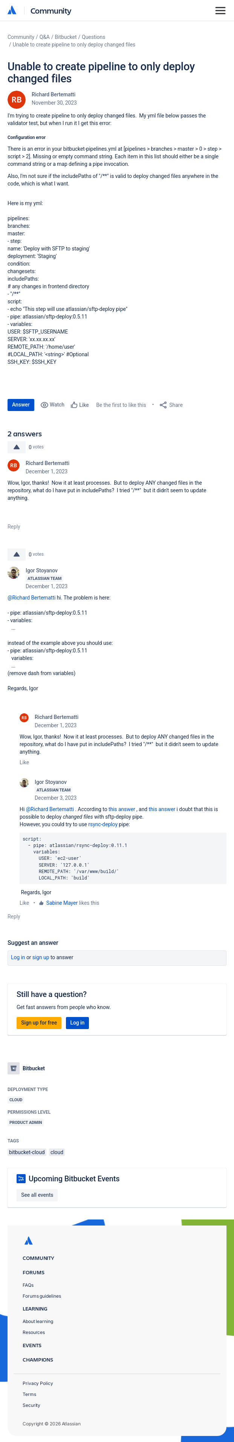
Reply (14, 527)
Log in (18, 957)
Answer (21, 405)
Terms (29, 1394)
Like (24, 762)
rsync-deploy (102, 824)
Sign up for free (39, 1023)
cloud (56, 1152)
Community (51, 10)
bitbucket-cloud (27, 1152)
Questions (93, 37)
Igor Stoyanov (42, 570)
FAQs (28, 1285)
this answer (122, 809)
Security (31, 1405)
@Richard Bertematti (31, 598)
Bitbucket (66, 37)
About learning (38, 1321)
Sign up (40, 957)
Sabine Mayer (62, 903)
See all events (37, 1195)
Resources (34, 1332)
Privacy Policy (38, 1383)
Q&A (45, 37)
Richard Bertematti (53, 94)
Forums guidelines (42, 1296)
